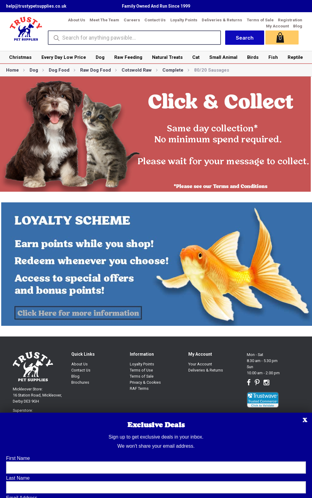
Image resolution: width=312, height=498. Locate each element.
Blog (297, 25)
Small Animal (223, 57)
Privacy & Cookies (145, 382)
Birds (253, 57)
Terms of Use (141, 370)
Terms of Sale (260, 19)
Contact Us (155, 19)
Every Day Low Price (63, 57)
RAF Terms (139, 388)
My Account (277, 25)
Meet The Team (104, 19)
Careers (132, 19)
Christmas (20, 57)
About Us (76, 19)
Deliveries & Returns (222, 19)
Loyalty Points (183, 19)
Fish (273, 57)
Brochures (80, 382)
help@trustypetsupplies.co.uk (36, 6)
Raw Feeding (128, 57)
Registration (290, 19)
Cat (196, 57)
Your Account (200, 364)
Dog (100, 57)
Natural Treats (167, 57)
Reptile (295, 57)
